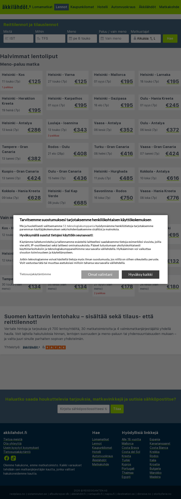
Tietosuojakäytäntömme (35, 274)
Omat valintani (100, 274)
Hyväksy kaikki (140, 274)
